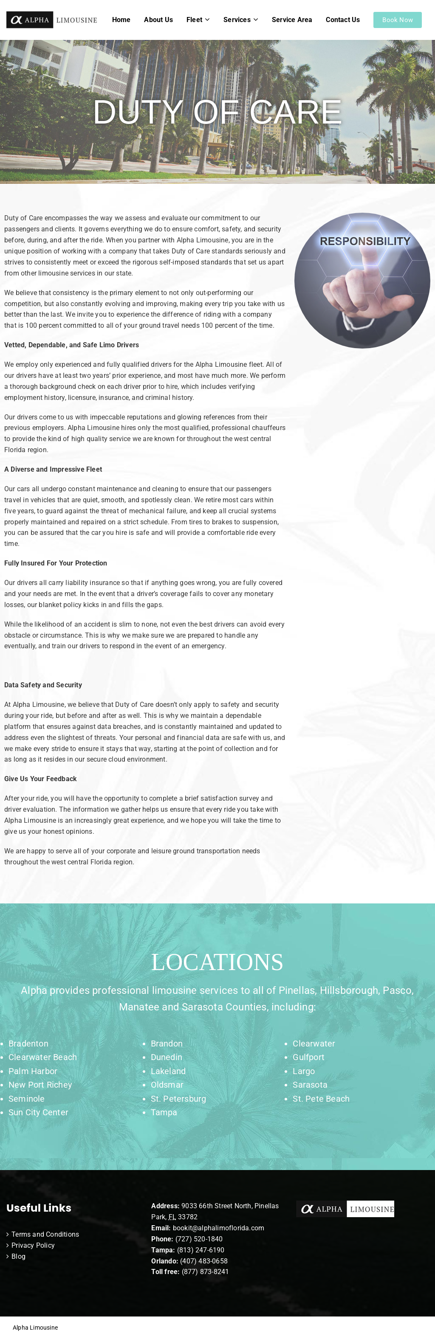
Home (121, 20)
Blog (18, 1256)
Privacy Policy (33, 1245)
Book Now (397, 20)
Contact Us (343, 20)
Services (237, 20)
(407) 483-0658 (204, 1261)
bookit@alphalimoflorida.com (218, 1228)
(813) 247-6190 (201, 1250)
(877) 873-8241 (205, 1272)
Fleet (194, 20)
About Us (158, 20)
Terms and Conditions (45, 1234)
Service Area (292, 20)
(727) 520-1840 (199, 1239)
